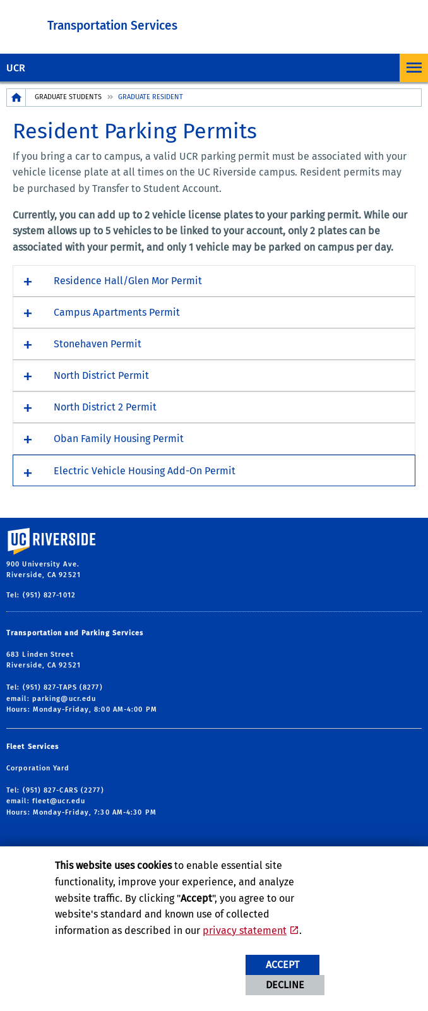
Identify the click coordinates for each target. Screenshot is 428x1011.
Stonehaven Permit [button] (97, 344)
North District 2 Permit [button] (105, 407)
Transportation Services (112, 25)
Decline (285, 985)
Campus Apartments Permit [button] (117, 312)
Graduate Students (68, 97)
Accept (282, 965)
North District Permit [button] (101, 375)
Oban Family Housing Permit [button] (119, 439)
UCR (15, 68)
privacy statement (245, 930)
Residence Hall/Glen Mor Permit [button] (128, 281)
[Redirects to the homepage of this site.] (16, 97)
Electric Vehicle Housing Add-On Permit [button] (144, 471)
